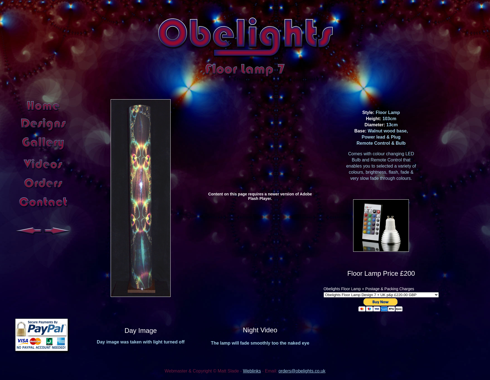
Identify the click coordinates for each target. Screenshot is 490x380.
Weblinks (252, 371)
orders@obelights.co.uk (301, 371)
